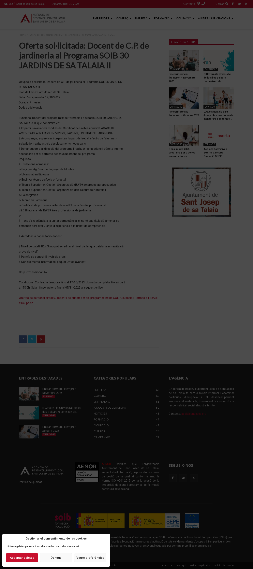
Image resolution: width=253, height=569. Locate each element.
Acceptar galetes (22, 558)
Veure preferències (90, 558)
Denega (56, 558)
